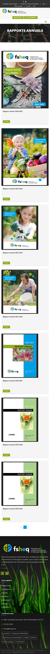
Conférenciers (6, 589)
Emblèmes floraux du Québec (30, 4)
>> (28, 527)
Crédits (26, 637)
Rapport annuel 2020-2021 (12, 381)
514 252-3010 (8, 624)
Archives (33, 637)
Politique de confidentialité (19, 633)
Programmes (6, 586)
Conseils (4, 604)
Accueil (28, 6)
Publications (5, 600)
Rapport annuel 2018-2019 (12, 509)
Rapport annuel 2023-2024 (12, 189)
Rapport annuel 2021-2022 (12, 317)
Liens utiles (5, 607)
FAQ (43, 4)
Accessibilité (5, 633)
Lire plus (4, 568)
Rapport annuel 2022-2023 (12, 253)
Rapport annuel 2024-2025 (12, 111)
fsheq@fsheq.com (10, 629)
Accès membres (31, 17)
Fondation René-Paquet (10, 4)
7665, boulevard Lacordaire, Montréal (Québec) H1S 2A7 (23, 620)
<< (21, 527)
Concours (4, 596)
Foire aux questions (8, 642)
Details (6, 121)
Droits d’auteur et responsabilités (12, 637)
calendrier (18, 17)
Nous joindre (19, 6)
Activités (4, 593)
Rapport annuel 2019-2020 (12, 445)
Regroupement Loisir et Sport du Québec (23, 652)
